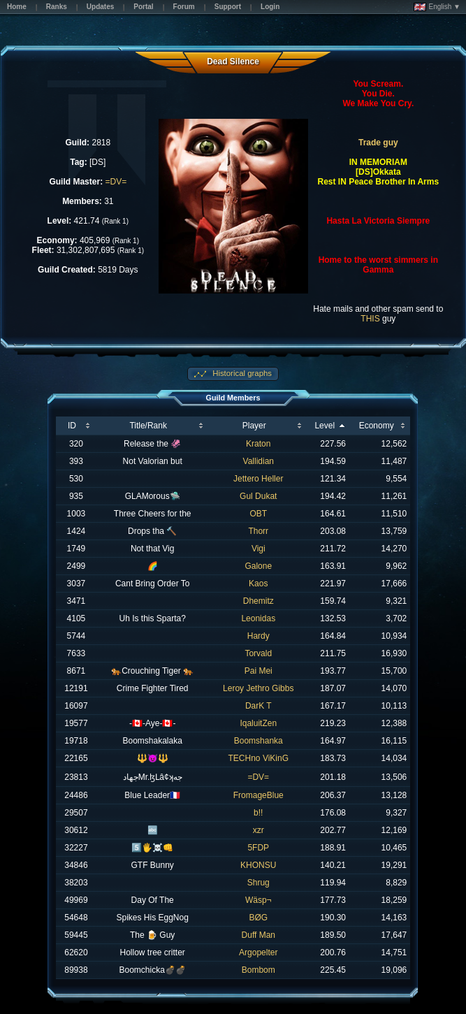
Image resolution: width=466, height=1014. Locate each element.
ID (72, 425)
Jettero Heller (258, 479)
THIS (370, 319)
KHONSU (258, 865)
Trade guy (378, 142)
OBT (258, 514)
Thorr (258, 531)
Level (324, 425)
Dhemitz (258, 601)
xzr (258, 830)
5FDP (258, 848)
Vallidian (258, 461)
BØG (258, 917)
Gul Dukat (258, 496)
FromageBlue (258, 795)
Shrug (258, 883)
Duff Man (258, 935)
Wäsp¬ (258, 900)
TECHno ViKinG (258, 758)
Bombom (258, 970)
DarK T (258, 706)
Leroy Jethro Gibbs (258, 688)
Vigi (258, 548)
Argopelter (258, 952)
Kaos (258, 583)
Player (254, 425)
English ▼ (437, 7)
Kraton (258, 444)
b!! (258, 813)
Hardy (258, 636)
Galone (258, 566)
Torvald (258, 653)
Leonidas (258, 618)
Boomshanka (258, 741)
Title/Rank (148, 425)
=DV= (115, 182)
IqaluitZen (258, 723)
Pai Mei (258, 671)
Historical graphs (241, 373)
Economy (376, 425)
